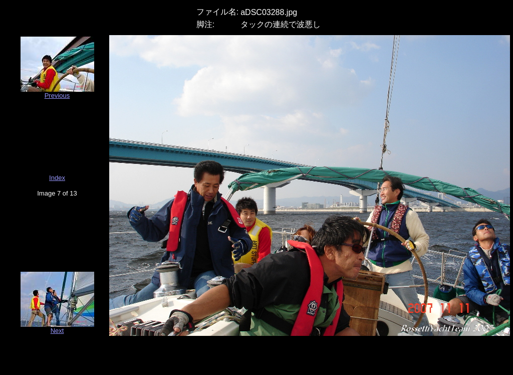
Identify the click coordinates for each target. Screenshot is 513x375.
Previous (57, 95)
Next (57, 330)
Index (57, 177)
